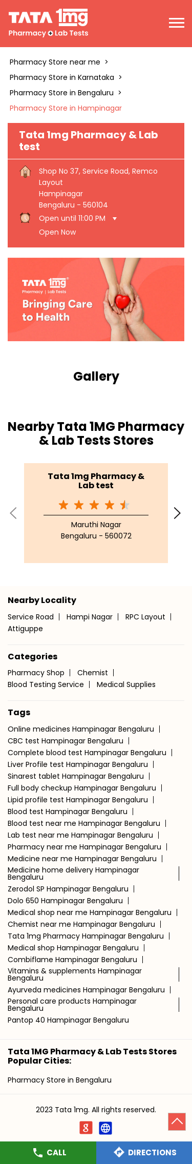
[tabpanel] (96, 299)
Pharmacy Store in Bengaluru (60, 1080)
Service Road (31, 617)
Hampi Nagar (90, 617)
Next (178, 513)
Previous (14, 513)
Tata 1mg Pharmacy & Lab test (96, 480)
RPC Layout (145, 617)
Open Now (57, 232)
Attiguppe (25, 628)
